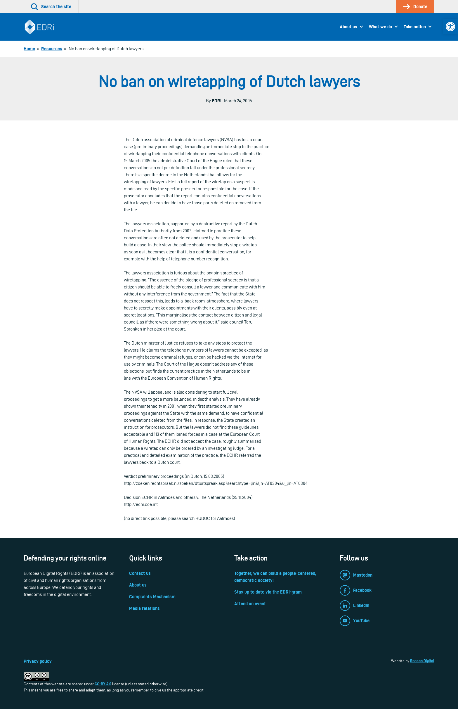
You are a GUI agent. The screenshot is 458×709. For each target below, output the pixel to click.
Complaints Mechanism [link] (152, 596)
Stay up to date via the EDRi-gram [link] (268, 591)
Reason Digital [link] (422, 660)
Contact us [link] (140, 573)
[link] (450, 26)
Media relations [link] (144, 608)
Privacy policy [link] (38, 661)
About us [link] (348, 26)
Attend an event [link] (250, 603)
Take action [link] (415, 26)
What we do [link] (380, 26)
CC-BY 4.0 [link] (103, 684)
